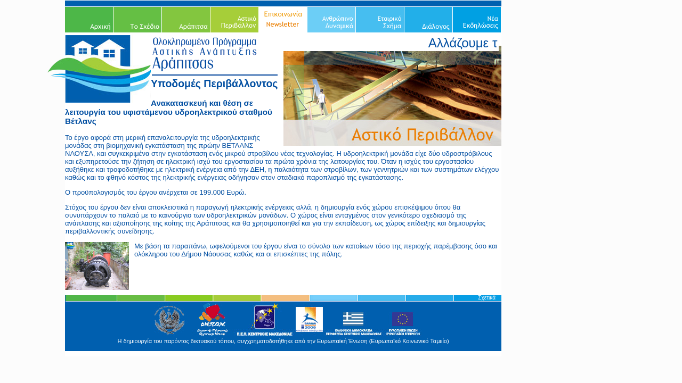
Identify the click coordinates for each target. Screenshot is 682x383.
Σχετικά (487, 298)
